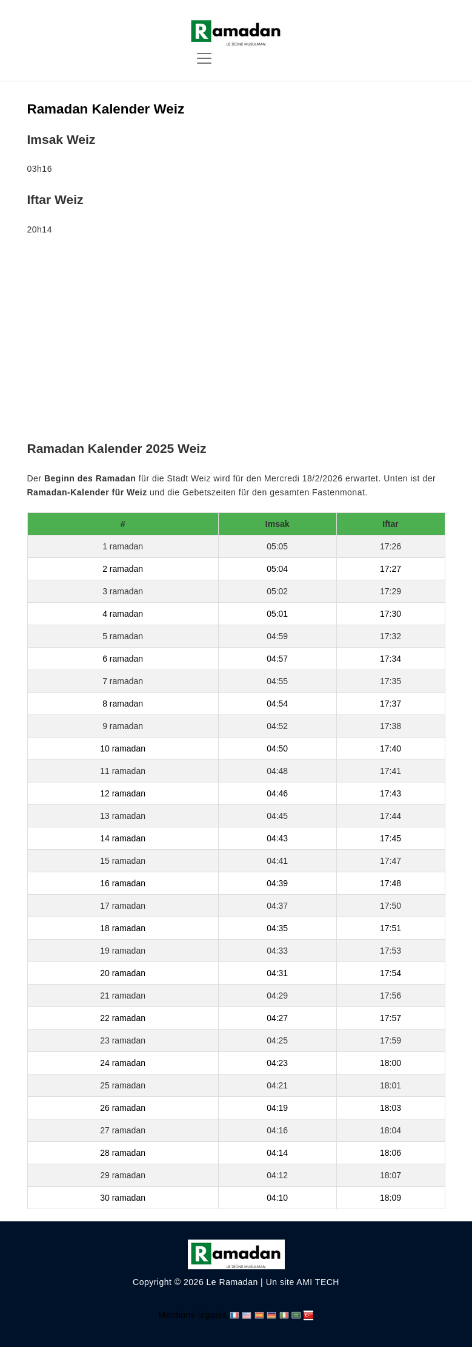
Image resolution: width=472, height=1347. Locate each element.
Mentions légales (193, 1315)
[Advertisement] (236, 341)
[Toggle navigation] (204, 58)
